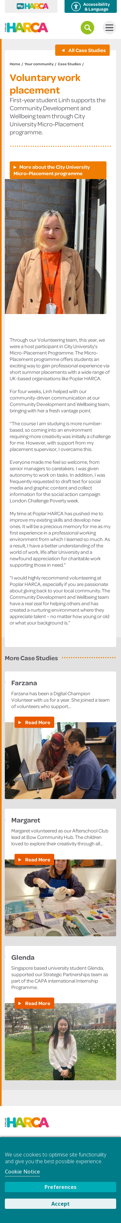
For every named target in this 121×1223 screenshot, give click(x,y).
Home (15, 63)
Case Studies (69, 63)
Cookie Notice (22, 1171)
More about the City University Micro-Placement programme (52, 170)
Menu (108, 27)
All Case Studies (86, 50)
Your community (39, 63)
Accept (60, 1203)
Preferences (60, 1187)
